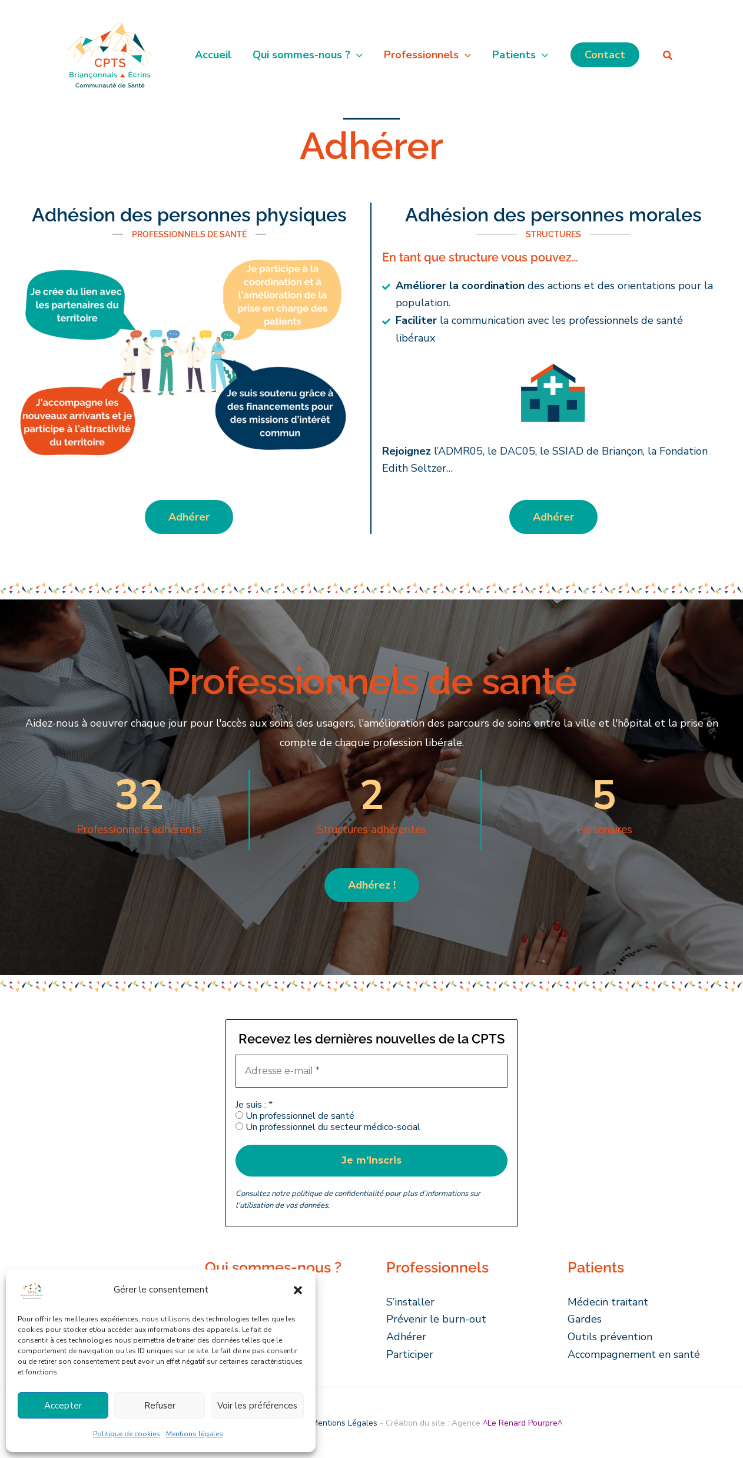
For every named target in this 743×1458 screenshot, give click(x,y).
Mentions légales (194, 1434)
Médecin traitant (608, 1302)
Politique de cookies (126, 1434)
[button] (298, 1290)
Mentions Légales (344, 1423)
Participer (409, 1354)
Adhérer (406, 1337)
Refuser (159, 1405)
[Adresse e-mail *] (371, 1071)
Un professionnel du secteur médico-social (327, 1127)
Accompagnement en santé (634, 1354)
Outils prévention (610, 1337)
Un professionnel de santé (294, 1116)
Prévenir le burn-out (436, 1319)
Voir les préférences (257, 1405)
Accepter (63, 1405)
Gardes (585, 1319)
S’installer (410, 1302)
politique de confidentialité (337, 1193)
